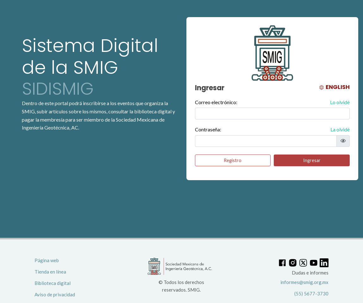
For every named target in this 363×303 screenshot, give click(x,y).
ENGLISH (334, 87)
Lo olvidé (340, 102)
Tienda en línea (50, 272)
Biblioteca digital (52, 283)
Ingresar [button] (312, 160)
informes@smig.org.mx (304, 282)
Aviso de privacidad (54, 294)
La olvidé (340, 129)
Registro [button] (232, 160)
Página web (46, 260)
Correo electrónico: (272, 102)
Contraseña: (272, 129)
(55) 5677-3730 (311, 293)
